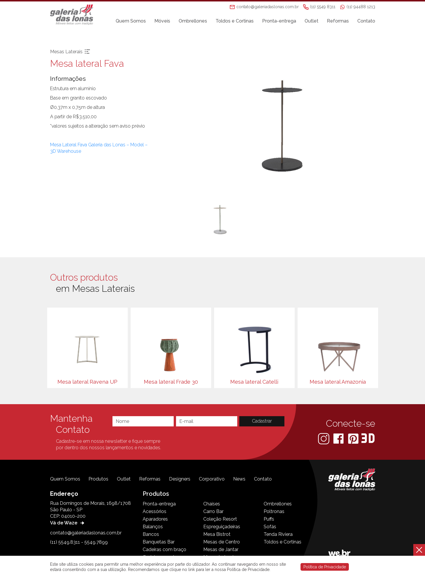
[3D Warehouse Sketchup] (368, 438)
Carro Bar (213, 511)
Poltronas (274, 511)
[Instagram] (324, 438)
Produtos (98, 479)
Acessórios (154, 511)
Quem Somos (131, 21)
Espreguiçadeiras (221, 526)
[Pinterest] (354, 438)
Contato (366, 21)
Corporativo (212, 479)
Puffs (269, 519)
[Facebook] (339, 438)
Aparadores (155, 519)
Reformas (338, 21)
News (239, 479)
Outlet (311, 21)
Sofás (270, 526)
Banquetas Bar (159, 542)
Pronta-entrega (279, 21)
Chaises (211, 504)
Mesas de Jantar (220, 549)
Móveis (162, 21)
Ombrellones (193, 21)
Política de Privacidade (324, 567)
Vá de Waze (68, 523)
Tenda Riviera (278, 534)
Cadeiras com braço (164, 549)
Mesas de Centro (221, 542)
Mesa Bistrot (217, 534)
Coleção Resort (220, 519)
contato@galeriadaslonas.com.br (86, 533)
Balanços (153, 526)
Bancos (151, 534)
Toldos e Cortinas (235, 21)
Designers (179, 479)
